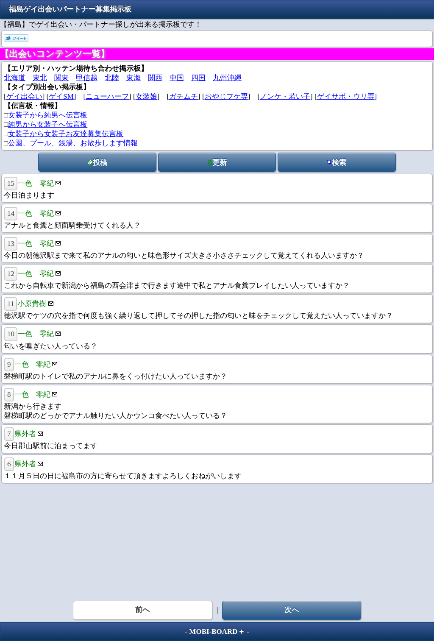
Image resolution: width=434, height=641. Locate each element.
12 (10, 274)
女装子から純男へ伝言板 (47, 115)
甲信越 (86, 78)
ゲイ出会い (24, 96)
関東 (61, 78)
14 (10, 213)
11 (10, 304)
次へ (291, 610)
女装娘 (146, 96)
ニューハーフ (107, 96)
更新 (217, 163)
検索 (336, 163)
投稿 (97, 163)
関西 (155, 78)
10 (10, 334)
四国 (198, 78)
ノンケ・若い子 (285, 96)
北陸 (112, 78)
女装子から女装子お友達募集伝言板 (65, 134)
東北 (40, 78)
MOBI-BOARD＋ (217, 631)
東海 (133, 78)
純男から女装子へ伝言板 (47, 124)
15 (10, 183)
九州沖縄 (227, 78)
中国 (177, 78)
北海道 (14, 78)
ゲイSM (61, 96)
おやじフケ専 (226, 96)
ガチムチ (183, 96)
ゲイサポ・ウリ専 (346, 96)
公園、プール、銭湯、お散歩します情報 (73, 143)
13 (10, 244)
